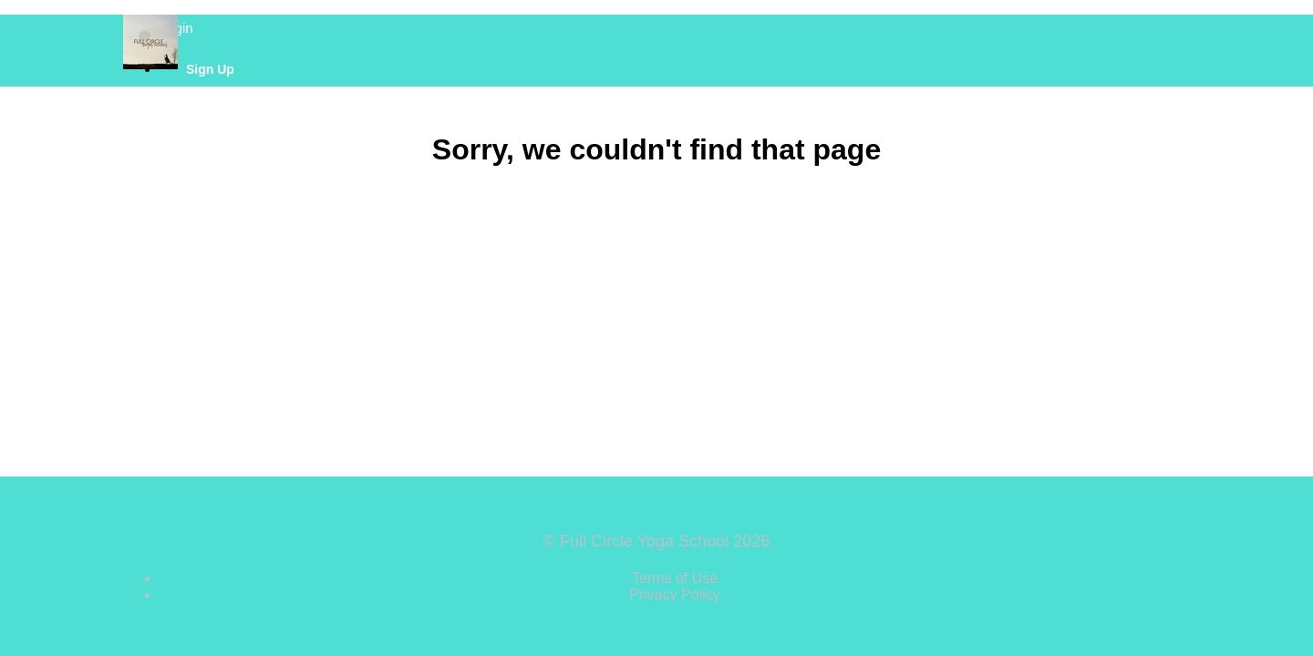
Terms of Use (675, 578)
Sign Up (210, 69)
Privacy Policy (674, 594)
